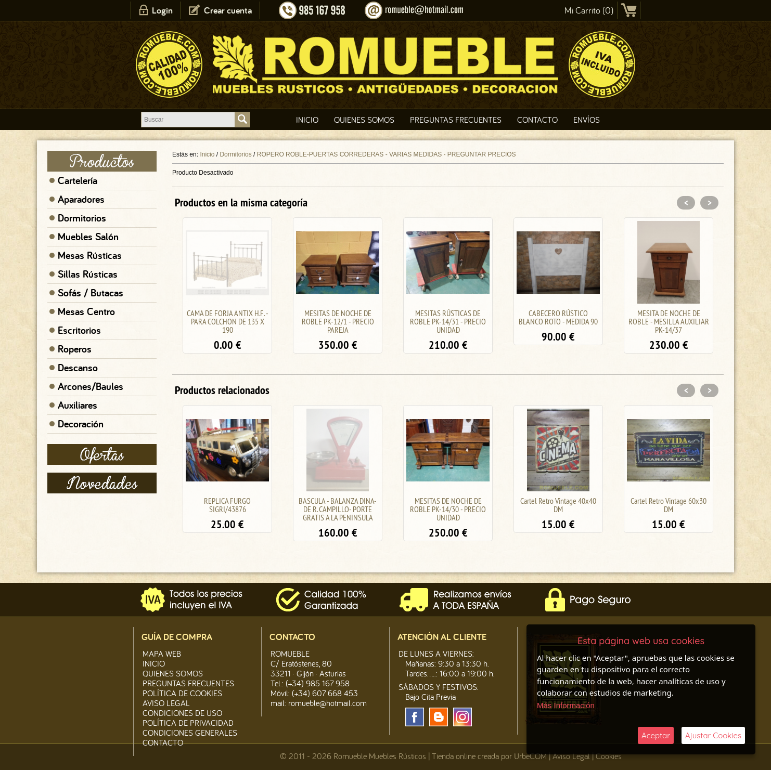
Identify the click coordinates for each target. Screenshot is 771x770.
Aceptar (655, 735)
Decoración (81, 423)
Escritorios (79, 330)
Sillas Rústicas (88, 274)
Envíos (586, 119)
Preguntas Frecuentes (456, 119)
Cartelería (77, 180)
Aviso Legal (571, 756)
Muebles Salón (88, 236)
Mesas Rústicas (90, 255)
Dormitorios (82, 218)
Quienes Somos (364, 119)
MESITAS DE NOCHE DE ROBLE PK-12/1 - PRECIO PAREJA (338, 321)
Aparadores (81, 199)
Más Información (566, 705)
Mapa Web (162, 653)
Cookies (609, 756)
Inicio (307, 119)
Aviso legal (166, 703)
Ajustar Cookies (713, 735)
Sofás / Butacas (90, 292)
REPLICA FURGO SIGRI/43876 (227, 504)
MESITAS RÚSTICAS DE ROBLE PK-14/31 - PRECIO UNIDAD (448, 321)
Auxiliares (77, 405)
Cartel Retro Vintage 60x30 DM (668, 504)
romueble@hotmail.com (327, 703)
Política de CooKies (182, 693)
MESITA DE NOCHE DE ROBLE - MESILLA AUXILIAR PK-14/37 (668, 321)
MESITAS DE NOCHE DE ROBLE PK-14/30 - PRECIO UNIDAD (448, 509)
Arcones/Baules (90, 386)
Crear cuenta (228, 10)
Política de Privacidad (188, 722)
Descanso (78, 367)
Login (162, 10)
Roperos (75, 349)
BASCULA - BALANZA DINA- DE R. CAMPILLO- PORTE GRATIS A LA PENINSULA (338, 509)
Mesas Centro (86, 311)
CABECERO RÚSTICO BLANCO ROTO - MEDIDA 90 (558, 317)
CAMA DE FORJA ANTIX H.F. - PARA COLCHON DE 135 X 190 (227, 321)
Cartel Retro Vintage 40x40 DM (558, 504)
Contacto (537, 119)
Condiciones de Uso (182, 713)
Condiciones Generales (190, 732)
